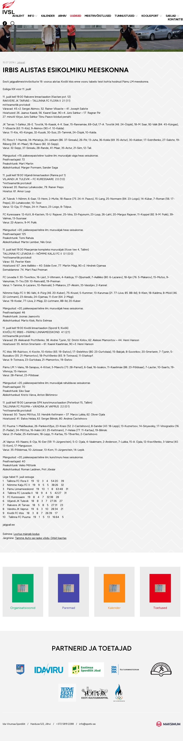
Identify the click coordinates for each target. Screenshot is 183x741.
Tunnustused (124, 15)
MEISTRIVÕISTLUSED (98, 15)
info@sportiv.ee (87, 724)
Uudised (75, 15)
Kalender (48, 15)
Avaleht (18, 15)
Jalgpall (21, 62)
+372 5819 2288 (65, 724)
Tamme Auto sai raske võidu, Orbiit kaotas (40, 538)
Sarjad (171, 15)
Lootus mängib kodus (27, 534)
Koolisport (150, 15)
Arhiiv (62, 15)
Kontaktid (175, 19)
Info (31, 15)
